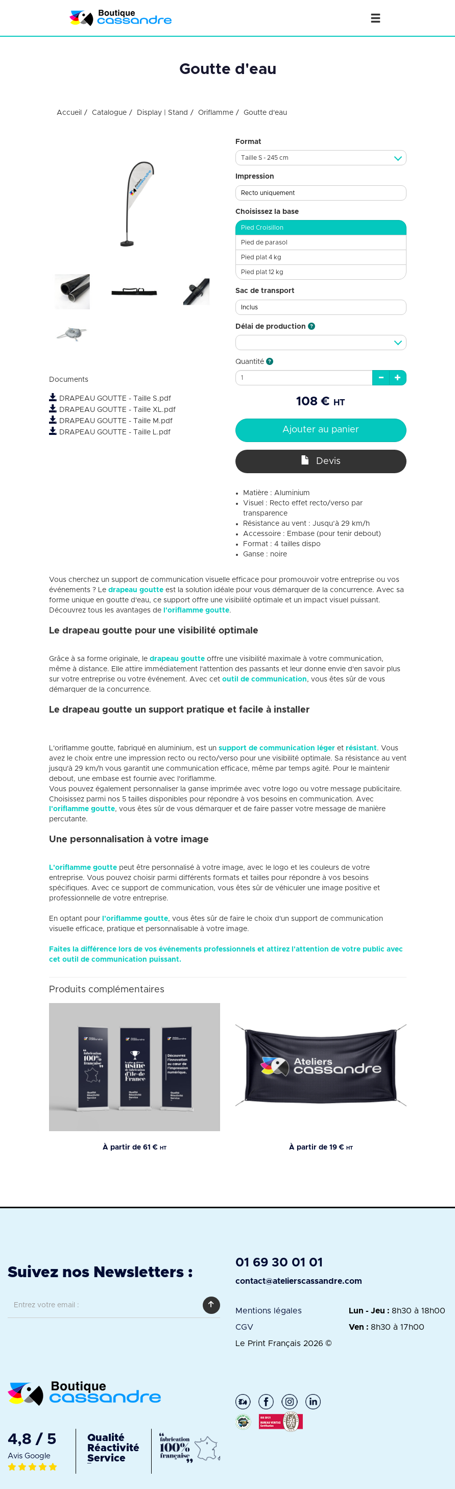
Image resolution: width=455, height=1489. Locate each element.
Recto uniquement (268, 193)
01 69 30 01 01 (279, 1263)
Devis (321, 460)
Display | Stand (162, 112)
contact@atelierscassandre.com (298, 1281)
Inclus (249, 307)
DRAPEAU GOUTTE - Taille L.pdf (110, 432)
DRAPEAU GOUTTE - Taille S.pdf (110, 398)
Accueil (69, 112)
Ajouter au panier (320, 429)
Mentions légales (268, 1311)
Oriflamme (215, 112)
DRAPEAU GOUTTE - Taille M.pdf (111, 421)
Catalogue (109, 112)
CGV (244, 1327)
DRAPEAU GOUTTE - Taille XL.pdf (112, 409)
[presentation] (85, 1342)
